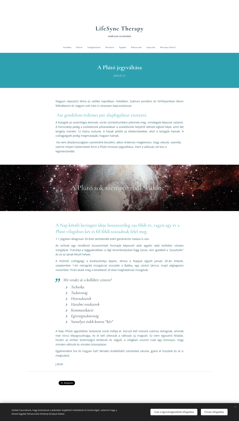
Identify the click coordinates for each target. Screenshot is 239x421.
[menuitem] (103, 47)
